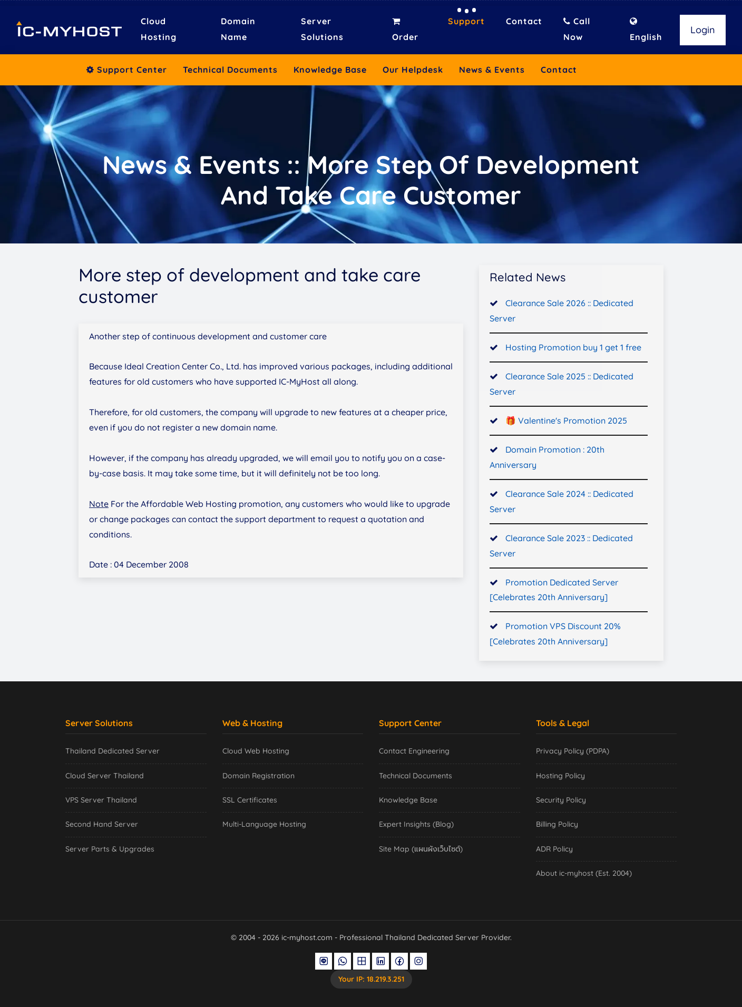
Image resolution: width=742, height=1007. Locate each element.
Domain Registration (258, 775)
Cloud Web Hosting (255, 751)
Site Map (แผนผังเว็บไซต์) (421, 849)
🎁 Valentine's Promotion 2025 (566, 422)
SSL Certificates (249, 800)
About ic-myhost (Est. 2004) (584, 873)
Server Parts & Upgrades (109, 849)
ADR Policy (554, 849)
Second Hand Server (101, 824)
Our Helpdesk (413, 69)
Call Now (576, 29)
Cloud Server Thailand (104, 775)
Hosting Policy (560, 775)
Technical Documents (230, 69)
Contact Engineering (414, 751)
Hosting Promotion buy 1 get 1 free (573, 349)
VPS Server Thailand (101, 800)
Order (405, 29)
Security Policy (561, 800)
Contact (524, 21)
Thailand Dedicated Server (112, 751)
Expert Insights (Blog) (416, 824)
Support (466, 21)
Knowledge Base (330, 69)
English (646, 29)
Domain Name (238, 29)
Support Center (126, 69)
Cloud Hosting (159, 29)
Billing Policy (557, 824)
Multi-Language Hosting (264, 824)
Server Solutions (322, 29)
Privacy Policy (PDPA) (572, 751)
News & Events (492, 69)
